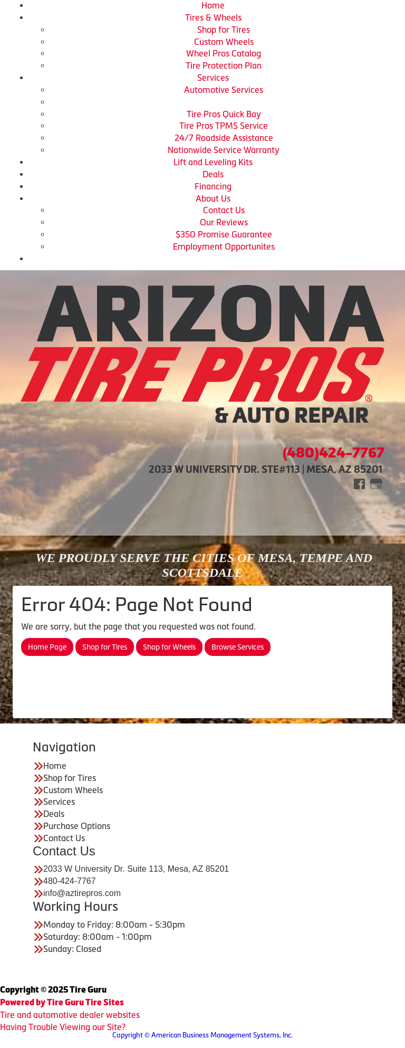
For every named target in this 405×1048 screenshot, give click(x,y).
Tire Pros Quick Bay (224, 114)
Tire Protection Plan (224, 65)
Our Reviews (224, 222)
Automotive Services (223, 89)
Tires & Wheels (213, 17)
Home (213, 5)
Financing (213, 186)
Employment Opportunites (224, 246)
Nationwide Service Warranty (223, 150)
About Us (213, 198)
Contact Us (224, 210)
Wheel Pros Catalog (223, 53)
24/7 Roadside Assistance (224, 137)
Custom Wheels (224, 41)
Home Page (47, 647)
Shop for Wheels (169, 647)
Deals (213, 174)
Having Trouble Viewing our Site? (63, 1027)
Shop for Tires (223, 29)
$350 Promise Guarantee (224, 234)
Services (213, 77)
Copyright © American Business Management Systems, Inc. (202, 1035)
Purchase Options (76, 826)
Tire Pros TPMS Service (223, 125)
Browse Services (237, 647)
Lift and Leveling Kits (213, 162)
